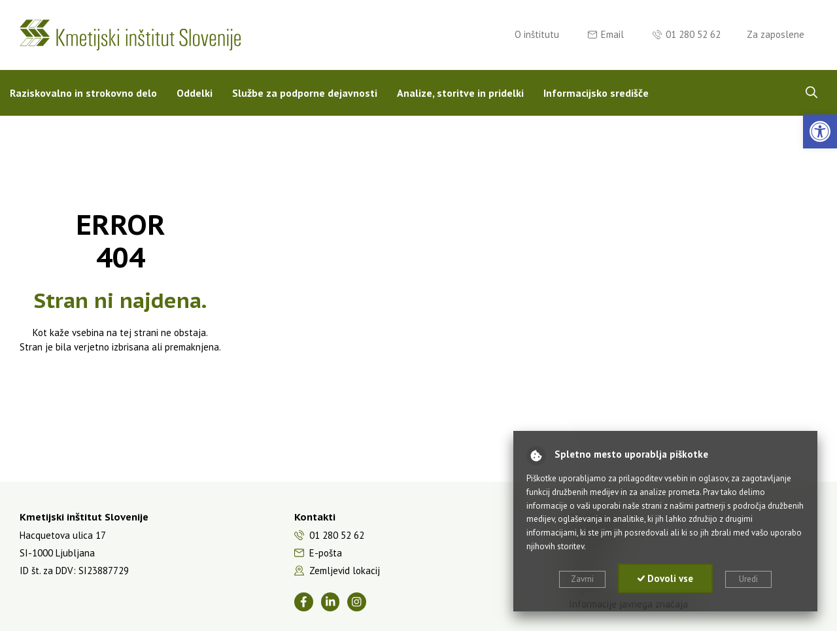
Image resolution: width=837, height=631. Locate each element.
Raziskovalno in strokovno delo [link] (83, 92)
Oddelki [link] (195, 92)
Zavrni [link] (582, 579)
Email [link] (612, 34)
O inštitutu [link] (537, 34)
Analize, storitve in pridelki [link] (460, 92)
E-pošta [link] (325, 553)
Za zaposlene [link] (775, 34)
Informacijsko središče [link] (596, 92)
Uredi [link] (748, 579)
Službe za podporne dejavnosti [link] (304, 92)
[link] (820, 131)
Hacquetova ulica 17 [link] (63, 535)
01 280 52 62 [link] (693, 34)
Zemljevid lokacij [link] (344, 570)
